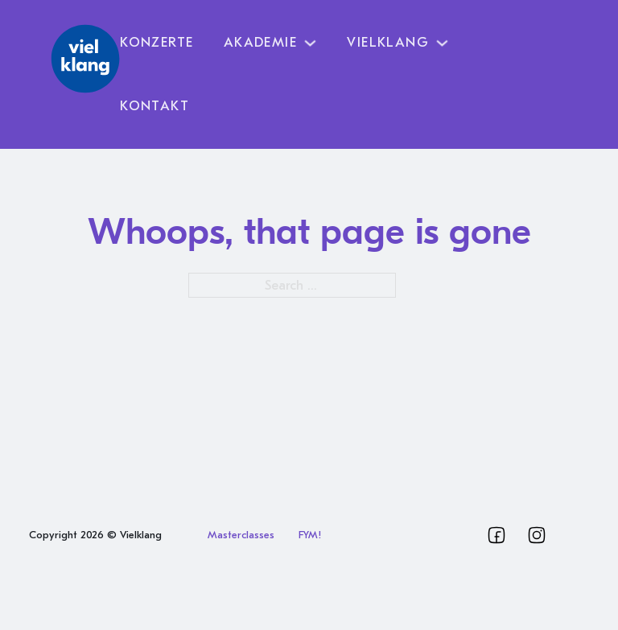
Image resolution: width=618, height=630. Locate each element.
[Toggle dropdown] (310, 43)
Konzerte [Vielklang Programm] (156, 42)
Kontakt (154, 105)
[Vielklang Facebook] (496, 535)
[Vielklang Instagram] (536, 535)
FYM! (310, 535)
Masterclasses (241, 535)
